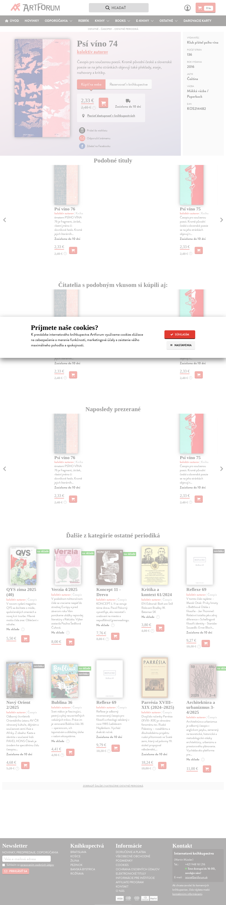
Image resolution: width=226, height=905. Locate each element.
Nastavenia (181, 345)
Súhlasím (179, 334)
